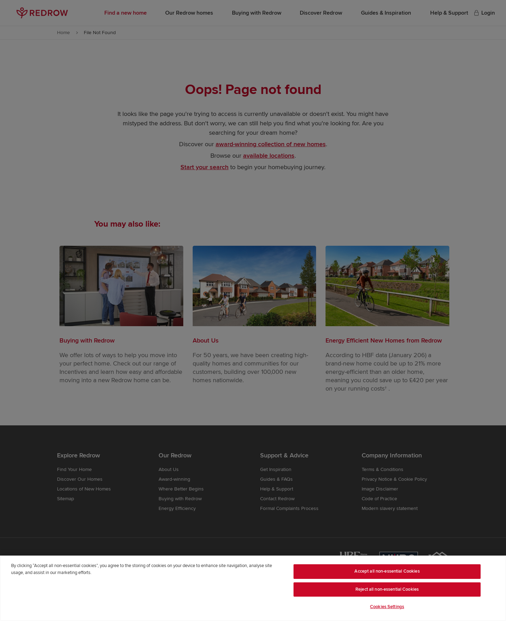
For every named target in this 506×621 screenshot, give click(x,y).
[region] (253, 588)
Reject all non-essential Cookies (387, 589)
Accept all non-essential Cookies (386, 571)
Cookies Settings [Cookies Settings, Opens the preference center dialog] (387, 607)
